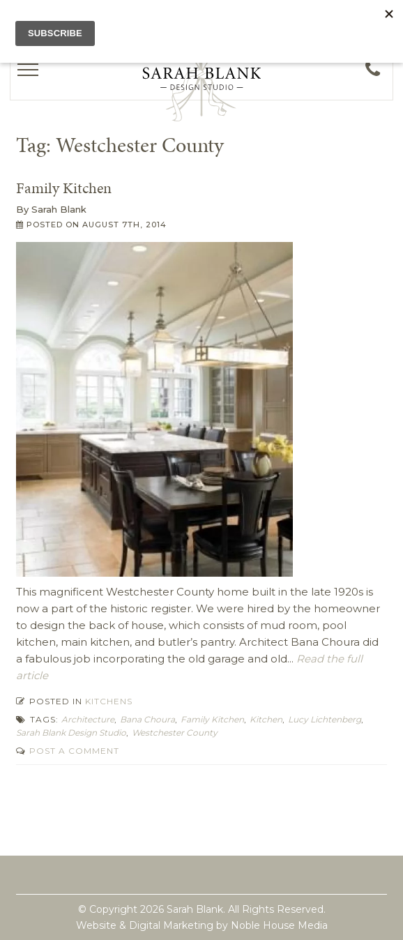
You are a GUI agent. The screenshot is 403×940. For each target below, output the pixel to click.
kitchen (266, 719)
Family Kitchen (64, 188)
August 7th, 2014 (124, 224)
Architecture (87, 719)
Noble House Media (279, 925)
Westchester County (175, 732)
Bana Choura (147, 719)
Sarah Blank (58, 209)
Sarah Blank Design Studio (71, 732)
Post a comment (72, 750)
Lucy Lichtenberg (324, 719)
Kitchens (108, 701)
